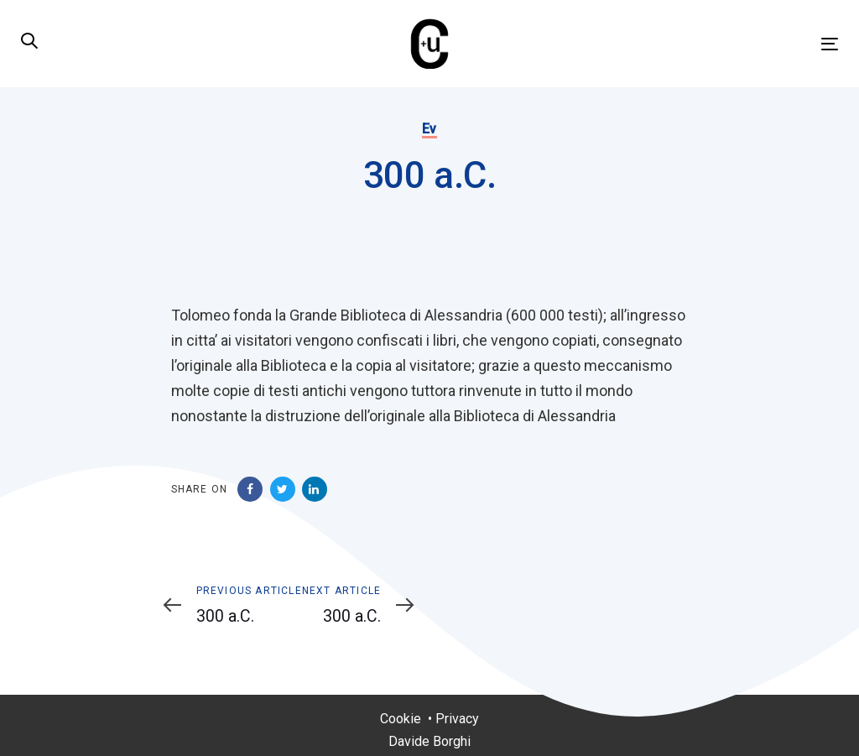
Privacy (457, 719)
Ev (429, 129)
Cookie (400, 719)
